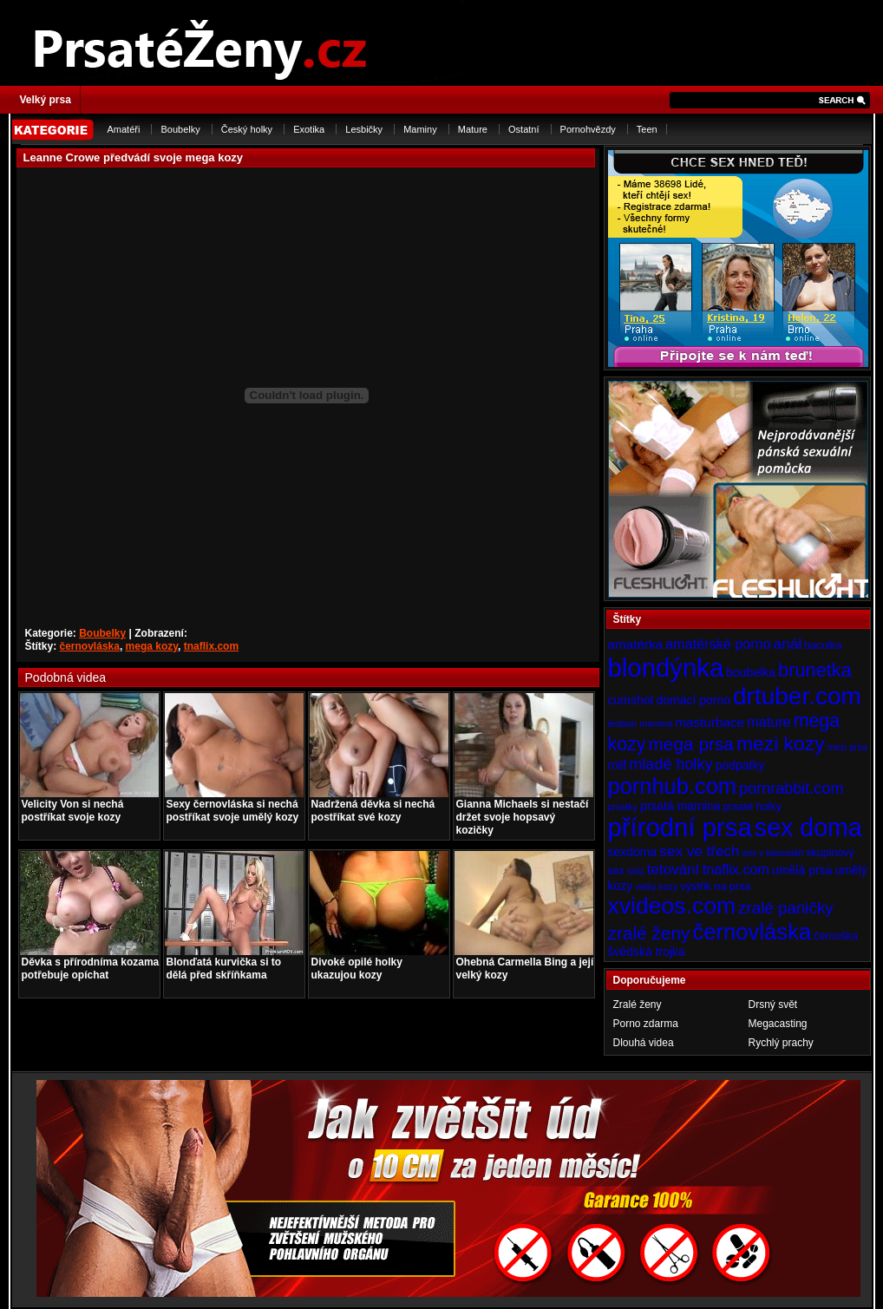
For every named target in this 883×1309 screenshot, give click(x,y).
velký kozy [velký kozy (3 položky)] (656, 886)
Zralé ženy (637, 1004)
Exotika (308, 129)
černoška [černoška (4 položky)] (836, 936)
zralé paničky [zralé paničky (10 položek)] (786, 908)
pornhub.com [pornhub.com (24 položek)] (672, 786)
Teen (647, 129)
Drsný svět (773, 1004)
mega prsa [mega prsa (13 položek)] (691, 744)
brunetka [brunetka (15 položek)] (815, 670)
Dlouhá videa (643, 1043)
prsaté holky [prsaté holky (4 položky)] (752, 807)
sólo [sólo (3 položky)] (635, 871)
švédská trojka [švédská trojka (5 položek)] (646, 952)
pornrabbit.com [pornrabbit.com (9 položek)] (791, 788)
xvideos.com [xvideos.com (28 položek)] (672, 906)
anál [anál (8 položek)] (787, 643)
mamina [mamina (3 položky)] (655, 723)
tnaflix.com (211, 646)
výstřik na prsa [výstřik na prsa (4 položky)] (716, 886)
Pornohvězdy (588, 129)
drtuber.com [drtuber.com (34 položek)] (797, 696)
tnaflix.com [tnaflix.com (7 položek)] (736, 869)
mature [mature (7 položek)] (768, 722)
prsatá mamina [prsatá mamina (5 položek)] (680, 806)
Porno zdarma (645, 1024)
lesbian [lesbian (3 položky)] (623, 723)
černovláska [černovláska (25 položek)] (752, 932)
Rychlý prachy (781, 1043)
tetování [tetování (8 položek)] (673, 869)
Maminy (420, 129)
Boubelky (179, 129)
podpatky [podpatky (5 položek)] (740, 765)
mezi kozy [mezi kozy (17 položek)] (780, 743)
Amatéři (124, 129)
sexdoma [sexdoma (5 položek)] (632, 852)
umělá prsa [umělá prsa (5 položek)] (802, 870)
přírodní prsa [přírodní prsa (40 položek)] (680, 827)
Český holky (246, 129)
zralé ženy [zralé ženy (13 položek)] (649, 933)
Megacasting (778, 1024)
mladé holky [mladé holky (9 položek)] (670, 764)
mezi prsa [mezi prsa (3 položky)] (847, 747)
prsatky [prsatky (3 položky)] (623, 807)
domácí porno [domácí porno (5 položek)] (693, 700)
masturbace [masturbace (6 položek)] (709, 722)
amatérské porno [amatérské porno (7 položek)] (718, 643)
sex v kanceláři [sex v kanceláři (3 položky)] (772, 853)
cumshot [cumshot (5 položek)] (631, 700)
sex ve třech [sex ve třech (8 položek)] (699, 851)
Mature (472, 129)
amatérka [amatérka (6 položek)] (636, 644)
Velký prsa (45, 100)
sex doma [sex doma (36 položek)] (808, 827)
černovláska (90, 646)
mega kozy (152, 646)
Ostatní (523, 129)
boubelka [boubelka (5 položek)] (750, 672)
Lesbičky (364, 129)
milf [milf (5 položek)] (617, 765)
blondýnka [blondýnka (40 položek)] (666, 667)
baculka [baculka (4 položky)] (822, 645)
